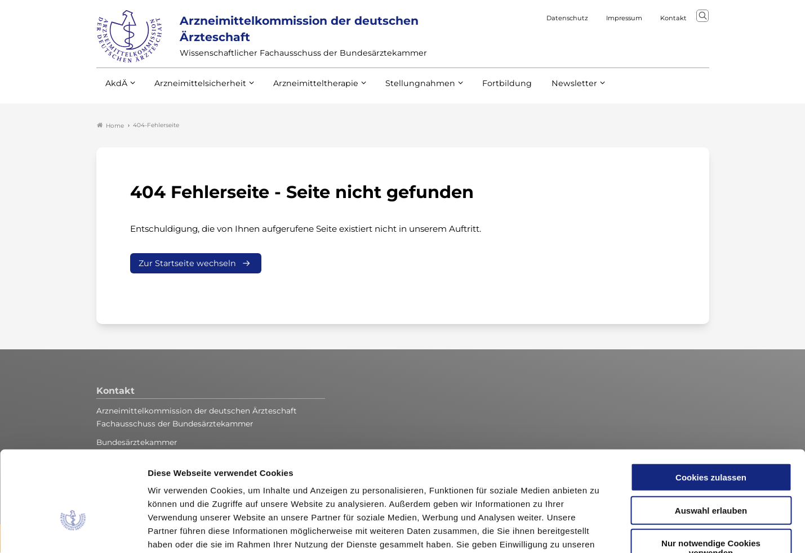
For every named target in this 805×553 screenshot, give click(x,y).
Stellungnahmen (405, 89)
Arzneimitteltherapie (306, 89)
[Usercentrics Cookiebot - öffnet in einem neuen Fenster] (73, 531)
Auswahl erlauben (711, 438)
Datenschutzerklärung (414, 485)
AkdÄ (115, 89)
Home (110, 126)
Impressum (494, 485)
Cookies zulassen (710, 405)
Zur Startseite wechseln (187, 264)
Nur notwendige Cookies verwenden (710, 475)
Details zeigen (599, 531)
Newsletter (551, 89)
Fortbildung (487, 89)
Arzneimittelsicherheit (196, 89)
